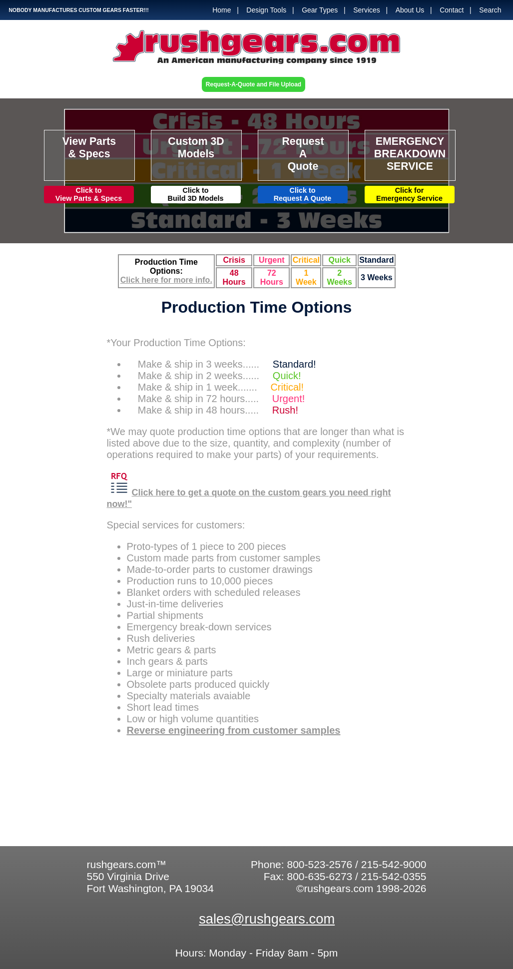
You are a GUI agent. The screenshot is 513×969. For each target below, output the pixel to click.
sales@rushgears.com (267, 919)
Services (366, 10)
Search (490, 10)
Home (221, 10)
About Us (410, 10)
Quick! (287, 375)
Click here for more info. (166, 280)
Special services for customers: (176, 524)
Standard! (294, 364)
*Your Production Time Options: (178, 342)
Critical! (287, 387)
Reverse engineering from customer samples (234, 730)
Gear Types (320, 10)
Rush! (285, 410)
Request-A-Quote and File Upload (253, 84)
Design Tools (266, 10)
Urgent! (288, 398)
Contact (452, 10)
